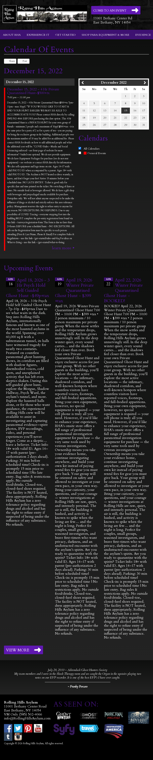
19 (94, 118)
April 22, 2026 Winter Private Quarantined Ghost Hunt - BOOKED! (123, 290)
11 (83, 110)
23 (134, 118)
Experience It (38, 35)
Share (10, 61)
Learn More (61, 248)
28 (115, 125)
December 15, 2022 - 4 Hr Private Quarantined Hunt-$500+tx (33, 91)
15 (125, 110)
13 (104, 110)
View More (17, 650)
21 (115, 118)
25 (83, 125)
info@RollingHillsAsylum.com (27, 718)
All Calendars (92, 149)
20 (104, 118)
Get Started (65, 35)
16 (134, 110)
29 (125, 125)
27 (104, 125)
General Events (95, 153)
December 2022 (114, 82)
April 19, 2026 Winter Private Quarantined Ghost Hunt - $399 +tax (74, 290)
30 (134, 125)
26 (94, 125)
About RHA (12, 35)
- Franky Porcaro (77, 687)
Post (23, 61)
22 (125, 118)
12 (94, 110)
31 (143, 125)
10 (143, 103)
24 (143, 118)
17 (143, 110)
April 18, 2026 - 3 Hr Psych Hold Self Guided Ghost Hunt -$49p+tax (28, 287)
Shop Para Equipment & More (105, 35)
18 (83, 118)
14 (115, 110)
